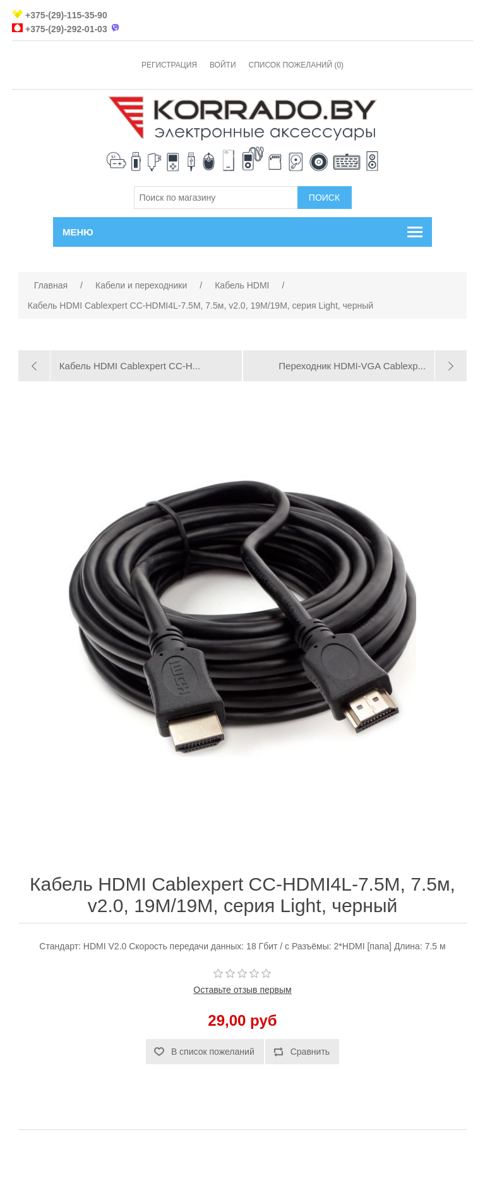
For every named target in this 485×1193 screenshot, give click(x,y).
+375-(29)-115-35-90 (66, 15)
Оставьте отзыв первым (242, 990)
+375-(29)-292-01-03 (66, 29)
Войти (223, 65)
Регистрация (169, 65)
